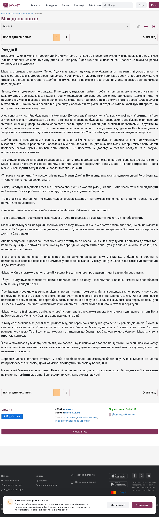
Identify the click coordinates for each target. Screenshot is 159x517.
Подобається (12, 416)
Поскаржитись (79, 431)
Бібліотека (95, 5)
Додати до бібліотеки (123, 414)
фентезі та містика (87, 417)
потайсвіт (71, 417)
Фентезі (13, 14)
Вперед (149, 37)
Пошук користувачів (47, 485)
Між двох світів (25, 14)
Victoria (6, 409)
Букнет (4, 14)
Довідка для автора (12, 489)
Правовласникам (10, 480)
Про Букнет (42, 480)
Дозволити (142, 505)
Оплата (39, 476)
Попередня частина (17, 37)
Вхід (141, 5)
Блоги (65, 5)
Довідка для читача (11, 485)
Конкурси (51, 5)
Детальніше (118, 505)
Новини (5, 476)
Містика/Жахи (72, 412)
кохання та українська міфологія (72, 420)
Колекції (79, 5)
